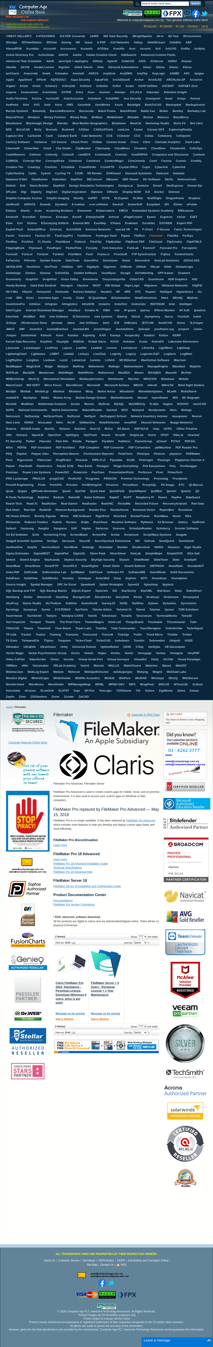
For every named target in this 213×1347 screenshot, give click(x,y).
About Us (49, 1260)
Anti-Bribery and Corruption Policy (148, 1260)
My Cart (179, 26)
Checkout (193, 26)
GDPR (121, 1260)
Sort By (128, 942)
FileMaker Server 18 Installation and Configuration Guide (87, 886)
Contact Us (107, 1264)
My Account (150, 26)
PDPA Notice (106, 1260)
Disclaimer (89, 1260)
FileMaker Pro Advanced (140, 820)
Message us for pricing (70, 1013)
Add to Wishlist (64, 1019)
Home (9, 707)
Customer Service (68, 1260)
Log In (204, 26)
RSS (123, 1264)
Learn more (60, 845)
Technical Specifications (67, 867)
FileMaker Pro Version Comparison (74, 904)
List (73, 942)
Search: (138, 3)
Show (134, 936)
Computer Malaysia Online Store (27, 742)
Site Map (92, 1264)
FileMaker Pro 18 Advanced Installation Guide (80, 863)
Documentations (63, 900)
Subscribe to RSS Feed (145, 714)
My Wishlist (166, 26)
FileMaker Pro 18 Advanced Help (72, 871)
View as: (59, 942)
